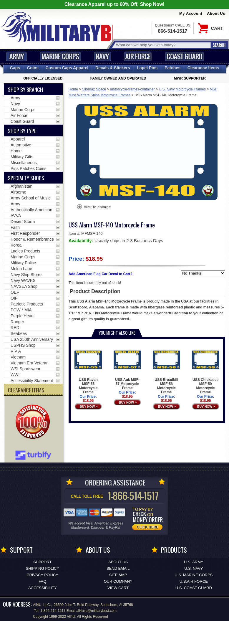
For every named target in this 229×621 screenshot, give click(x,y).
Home (73, 89)
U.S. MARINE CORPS (194, 575)
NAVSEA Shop (24, 286)
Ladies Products (25, 251)
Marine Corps (60, 56)
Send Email (118, 568)
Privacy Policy (42, 575)
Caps (15, 67)
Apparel (18, 139)
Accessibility (42, 588)
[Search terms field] (162, 44)
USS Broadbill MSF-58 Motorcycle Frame (166, 370)
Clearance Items (203, 67)
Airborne (18, 192)
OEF (15, 292)
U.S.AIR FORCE (194, 581)
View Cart (118, 588)
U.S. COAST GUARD (193, 588)
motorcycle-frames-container (132, 89)
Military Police (23, 262)
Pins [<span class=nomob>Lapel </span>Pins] (147, 67)
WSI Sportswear (25, 368)
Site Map (118, 575)
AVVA (16, 215)
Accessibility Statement (32, 380)
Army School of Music (30, 198)
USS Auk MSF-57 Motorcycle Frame (127, 368)
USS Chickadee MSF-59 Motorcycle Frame (205, 370)
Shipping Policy (42, 568)
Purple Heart (22, 315)
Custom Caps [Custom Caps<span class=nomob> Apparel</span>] (67, 67)
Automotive (21, 145)
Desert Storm (23, 221)
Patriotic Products (27, 304)
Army (16, 56)
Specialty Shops (26, 178)
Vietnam (18, 357)
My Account (190, 13)
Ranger (17, 321)
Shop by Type (22, 131)
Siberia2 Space (94, 89)
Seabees (19, 333)
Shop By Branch (25, 89)
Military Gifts (22, 156)
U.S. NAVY (193, 568)
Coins (33, 67)
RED (15, 327)
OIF (14, 298)
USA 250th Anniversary (32, 339)
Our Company (118, 581)
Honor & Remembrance (32, 239)
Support (42, 562)
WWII (16, 374)
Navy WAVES (23, 280)
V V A (16, 351)
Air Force (138, 56)
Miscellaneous (24, 162)
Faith (15, 227)
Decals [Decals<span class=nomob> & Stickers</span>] (112, 67)
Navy (102, 56)
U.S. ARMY (193, 562)
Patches (172, 67)
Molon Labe (21, 268)
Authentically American (31, 209)
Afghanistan (21, 186)
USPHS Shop (23, 345)
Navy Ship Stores (26, 274)
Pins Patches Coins (28, 168)
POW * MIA (21, 310)
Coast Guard (184, 56)
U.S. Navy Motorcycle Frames (182, 89)
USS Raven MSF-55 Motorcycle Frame (88, 370)
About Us (216, 13)
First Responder (25, 233)
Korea (16, 245)
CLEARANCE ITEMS (26, 390)
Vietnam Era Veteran (30, 363)
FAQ (42, 581)
